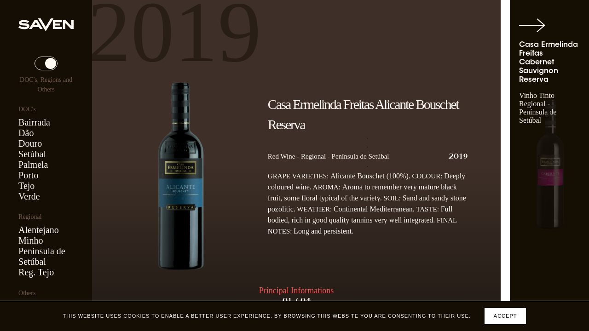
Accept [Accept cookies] (505, 316)
